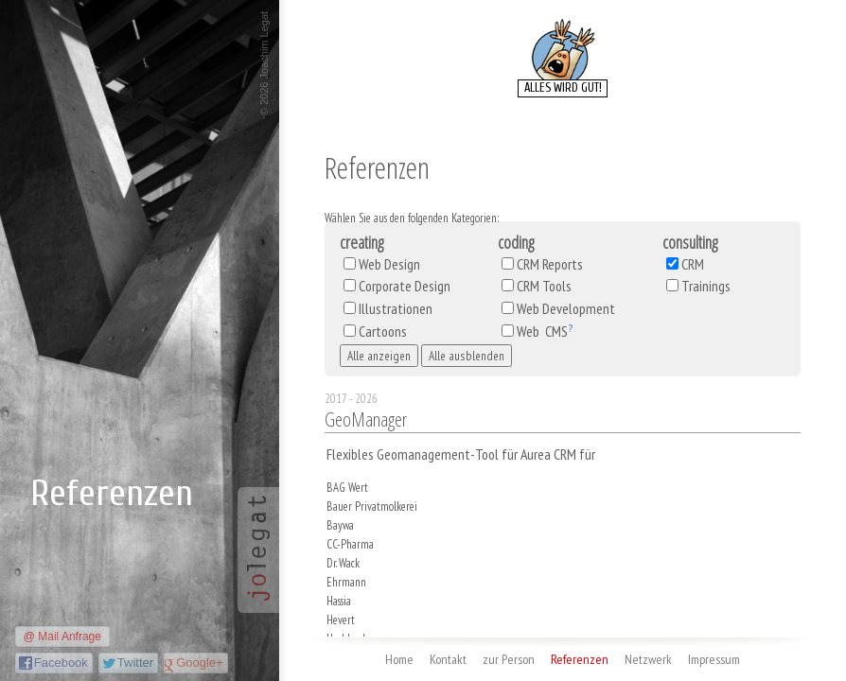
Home (399, 659)
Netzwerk (648, 659)
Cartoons (383, 331)
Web (546, 331)
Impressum (714, 659)
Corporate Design (404, 285)
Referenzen (579, 659)
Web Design (389, 263)
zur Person (509, 659)
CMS (556, 331)
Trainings (706, 285)
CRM (692, 263)
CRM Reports (550, 263)
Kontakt (448, 659)
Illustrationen (395, 308)
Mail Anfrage (69, 636)
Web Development (566, 308)
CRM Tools (544, 285)
